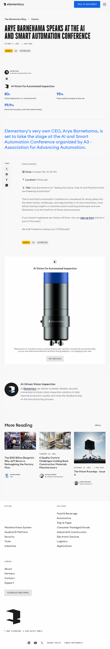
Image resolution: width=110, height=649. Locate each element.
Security (9, 537)
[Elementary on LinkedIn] (29, 643)
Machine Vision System (17, 527)
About (8, 569)
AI (16, 51)
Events (35, 19)
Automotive (64, 518)
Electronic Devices (68, 537)
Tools (7, 541)
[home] (14, 4)
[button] (104, 4)
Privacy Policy (54, 643)
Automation (25, 51)
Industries (10, 546)
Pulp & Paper (64, 523)
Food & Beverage (67, 513)
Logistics (62, 541)
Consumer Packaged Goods (73, 527)
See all (98, 425)
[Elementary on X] (42, 643)
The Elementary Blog (15, 19)
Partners (9, 573)
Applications (64, 546)
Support (9, 583)
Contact (9, 578)
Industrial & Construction (71, 532)
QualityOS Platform (16, 532)
